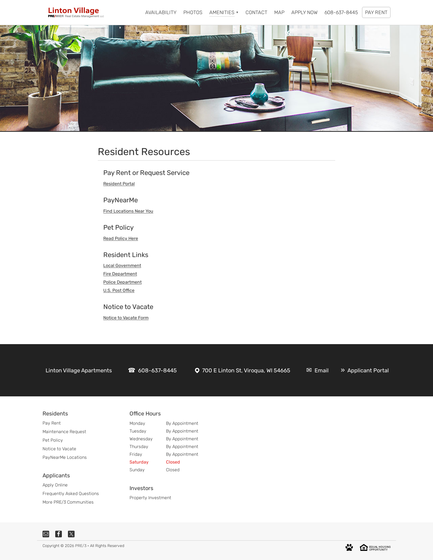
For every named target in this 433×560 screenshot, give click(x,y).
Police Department (122, 282)
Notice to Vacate (59, 448)
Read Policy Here (120, 238)
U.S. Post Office (118, 290)
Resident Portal (119, 183)
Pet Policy (53, 440)
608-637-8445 (157, 370)
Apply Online (55, 485)
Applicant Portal (368, 370)
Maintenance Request (64, 431)
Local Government (122, 265)
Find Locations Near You (128, 211)
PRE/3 (80, 545)
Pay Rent (52, 423)
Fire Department (120, 273)
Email (322, 370)
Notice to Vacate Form (126, 317)
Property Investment (150, 497)
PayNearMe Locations (65, 457)
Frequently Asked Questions (71, 493)
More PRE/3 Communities (68, 502)
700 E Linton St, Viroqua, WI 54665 (246, 370)
